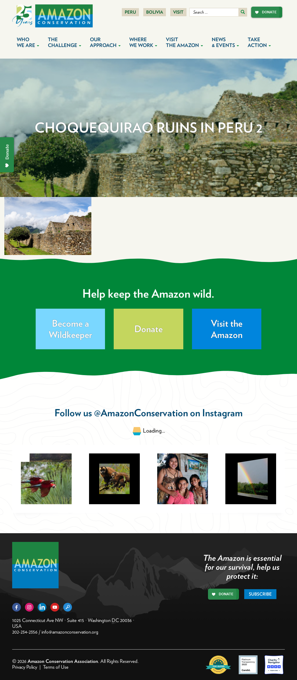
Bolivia (154, 12)
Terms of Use (55, 667)
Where (143, 42)
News (225, 42)
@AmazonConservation (141, 413)
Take (259, 42)
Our (105, 42)
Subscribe (260, 594)
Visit (178, 12)
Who (28, 42)
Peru (130, 12)
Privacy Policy (24, 667)
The (64, 42)
